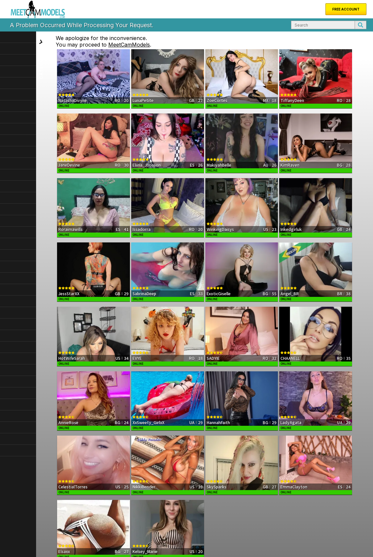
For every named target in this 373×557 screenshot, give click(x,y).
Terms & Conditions (321, 544)
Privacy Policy (353, 544)
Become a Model (123, 525)
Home (14, 525)
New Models (36, 525)
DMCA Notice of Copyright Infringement (267, 544)
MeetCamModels (165, 44)
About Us (62, 525)
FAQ (98, 525)
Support (83, 525)
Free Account (346, 9)
